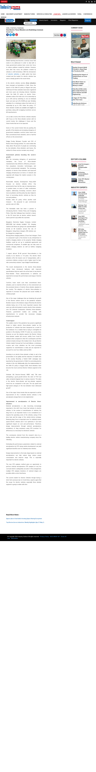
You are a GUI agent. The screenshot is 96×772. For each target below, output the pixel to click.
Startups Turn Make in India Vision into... (82, 206)
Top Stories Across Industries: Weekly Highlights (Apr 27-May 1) (25, 522)
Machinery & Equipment (14, 14)
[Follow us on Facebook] (86, 2)
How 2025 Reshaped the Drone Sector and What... (82, 219)
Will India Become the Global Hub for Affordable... (83, 231)
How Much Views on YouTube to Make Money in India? (79, 83)
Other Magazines (73, 20)
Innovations (54, 20)
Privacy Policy (44, 536)
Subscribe (4, 1)
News (26, 20)
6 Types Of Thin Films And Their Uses (79, 99)
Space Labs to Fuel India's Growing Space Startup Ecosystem (24, 518)
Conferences (87, 14)
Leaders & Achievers (69, 14)
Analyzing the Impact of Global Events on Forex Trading (80, 76)
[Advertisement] (35, 500)
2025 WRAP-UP (55, 536)
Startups (57, 14)
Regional (87, 20)
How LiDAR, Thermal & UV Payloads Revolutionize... (83, 194)
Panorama (33, 20)
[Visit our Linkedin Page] (92, 2)
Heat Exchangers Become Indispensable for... (83, 166)
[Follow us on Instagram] (95, 2)
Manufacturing (29, 14)
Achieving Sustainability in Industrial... (83, 174)
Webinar (3, 17)
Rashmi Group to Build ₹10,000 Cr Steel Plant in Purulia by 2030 (80, 69)
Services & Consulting (44, 14)
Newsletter (14, 538)
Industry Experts (43, 20)
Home (3, 14)
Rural (80, 14)
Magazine (63, 20)
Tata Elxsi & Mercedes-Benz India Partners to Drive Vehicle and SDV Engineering (80, 91)
